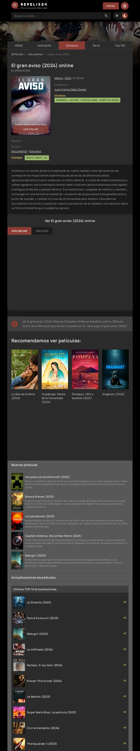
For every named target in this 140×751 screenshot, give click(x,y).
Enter (111, 6)
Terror (96, 45)
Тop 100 (120, 45)
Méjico (58, 78)
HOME (19, 45)
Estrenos (72, 45)
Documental (35, 54)
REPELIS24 (17, 54)
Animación (44, 45)
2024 (68, 78)
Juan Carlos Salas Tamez (70, 89)
